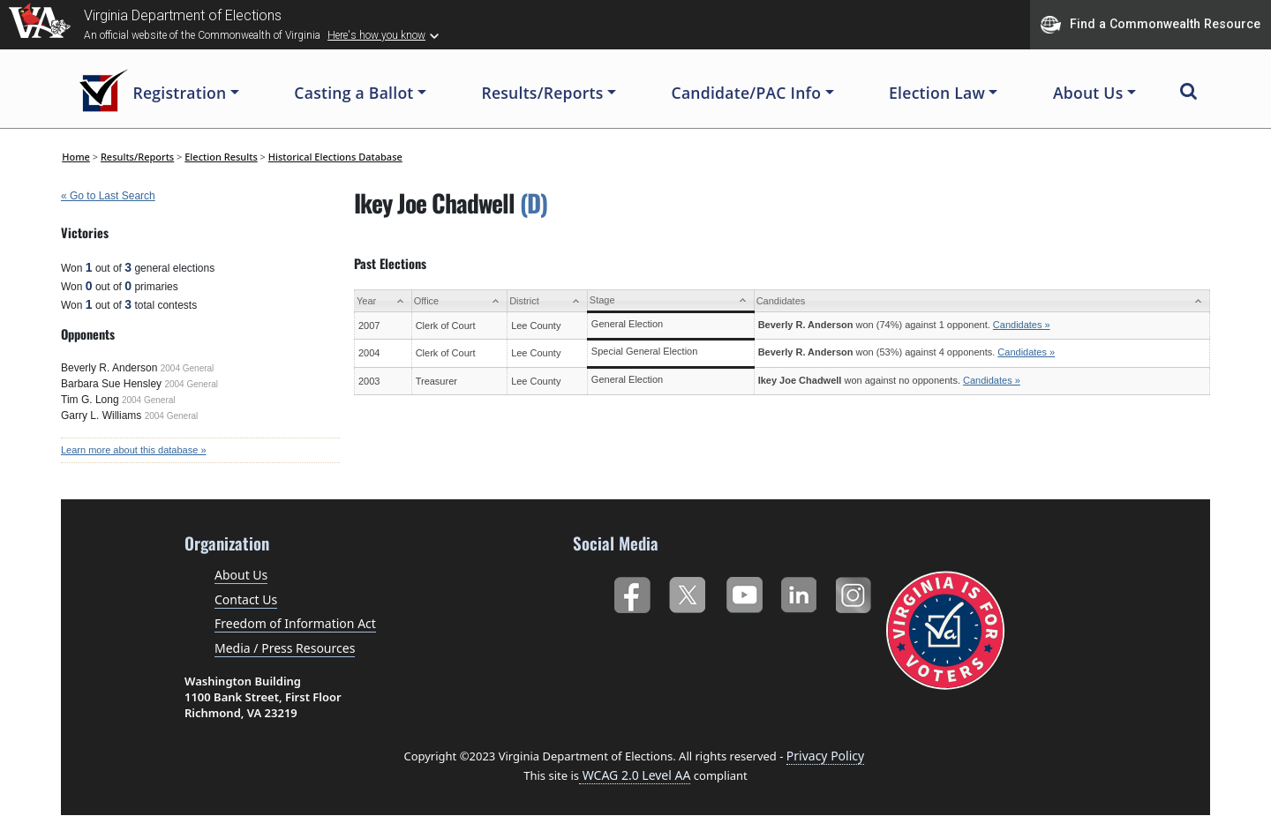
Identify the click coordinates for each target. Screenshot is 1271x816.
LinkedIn (799, 591)
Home (76, 156)
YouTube (743, 591)
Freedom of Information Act (295, 623)
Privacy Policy (825, 755)
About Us (240, 574)
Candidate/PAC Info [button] (747, 92)
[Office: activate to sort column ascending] (459, 301)
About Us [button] (1088, 92)
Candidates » (1021, 324)
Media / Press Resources (284, 648)
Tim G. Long (90, 399)
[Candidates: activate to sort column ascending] (981, 301)
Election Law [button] (937, 92)
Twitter (687, 591)
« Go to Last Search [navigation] (108, 196)
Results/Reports (137, 156)
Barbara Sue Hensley (111, 384)
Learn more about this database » (134, 450)
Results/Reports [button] (542, 92)
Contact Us (245, 599)
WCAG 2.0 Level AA (634, 775)
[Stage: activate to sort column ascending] (670, 301)
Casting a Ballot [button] (353, 92)
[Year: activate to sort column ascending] (383, 301)
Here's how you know (376, 35)
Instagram (856, 591)
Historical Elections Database (335, 156)
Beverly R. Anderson (109, 368)
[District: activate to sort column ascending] (548, 301)
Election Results (221, 156)
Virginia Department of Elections (183, 15)
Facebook (631, 591)
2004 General (187, 368)
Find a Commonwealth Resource (1150, 25)
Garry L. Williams (101, 415)
